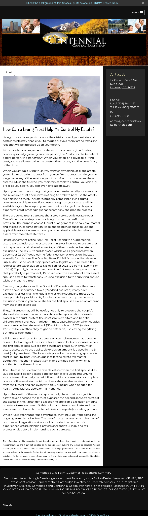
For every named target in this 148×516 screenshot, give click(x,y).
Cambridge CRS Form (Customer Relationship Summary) (74, 472)
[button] (137, 12)
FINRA (132, 478)
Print (9, 72)
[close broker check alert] (143, 3)
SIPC (140, 478)
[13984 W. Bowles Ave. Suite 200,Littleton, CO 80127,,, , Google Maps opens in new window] (125, 87)
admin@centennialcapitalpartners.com (125, 122)
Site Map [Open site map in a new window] (8, 505)
